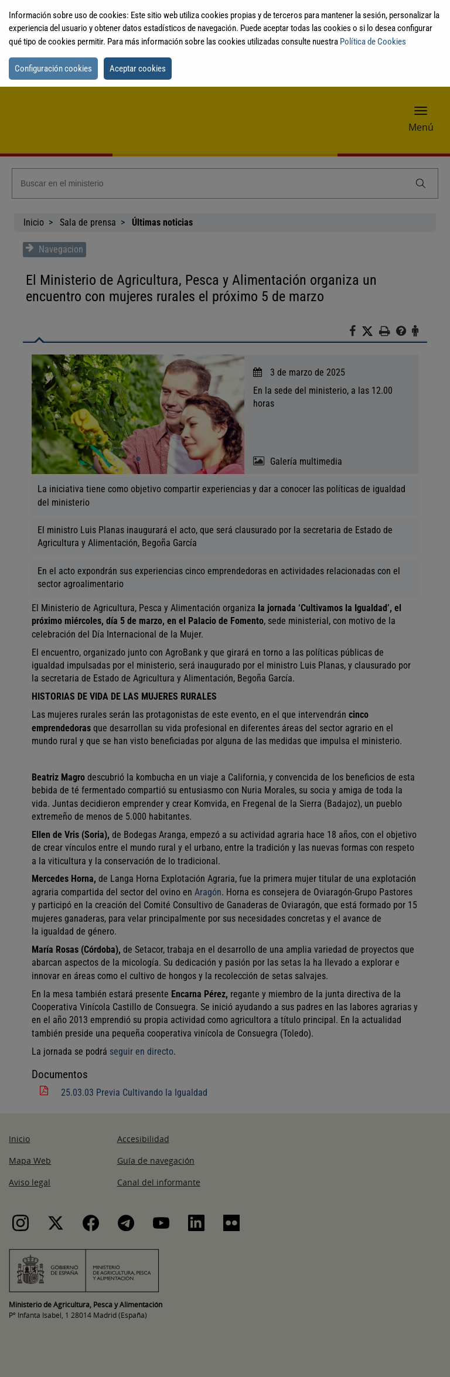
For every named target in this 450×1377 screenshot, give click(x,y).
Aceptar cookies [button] (138, 68)
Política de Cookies (373, 41)
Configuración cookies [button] (53, 68)
